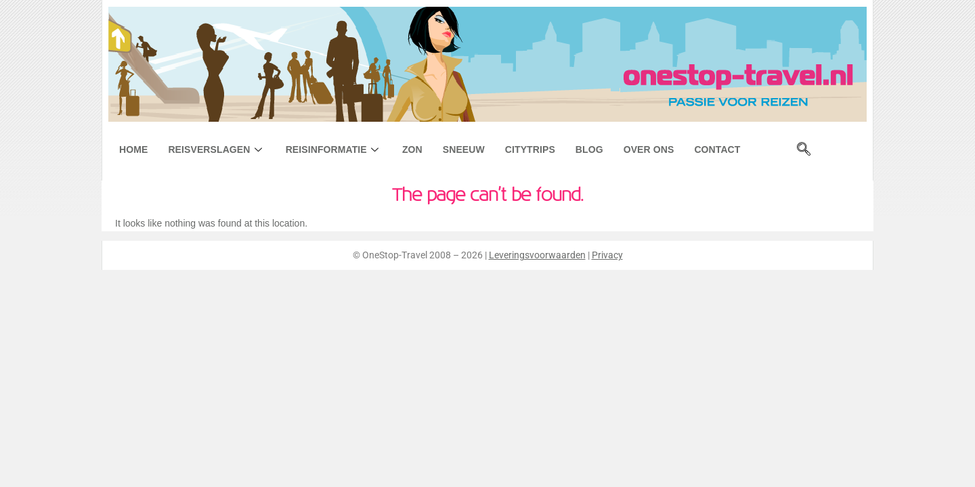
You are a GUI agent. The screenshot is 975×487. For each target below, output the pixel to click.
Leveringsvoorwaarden (537, 255)
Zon (412, 149)
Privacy (607, 255)
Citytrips (530, 149)
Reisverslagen (216, 149)
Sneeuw (464, 149)
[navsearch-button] (803, 150)
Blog (589, 149)
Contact (717, 149)
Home (133, 149)
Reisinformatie (334, 149)
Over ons (649, 149)
